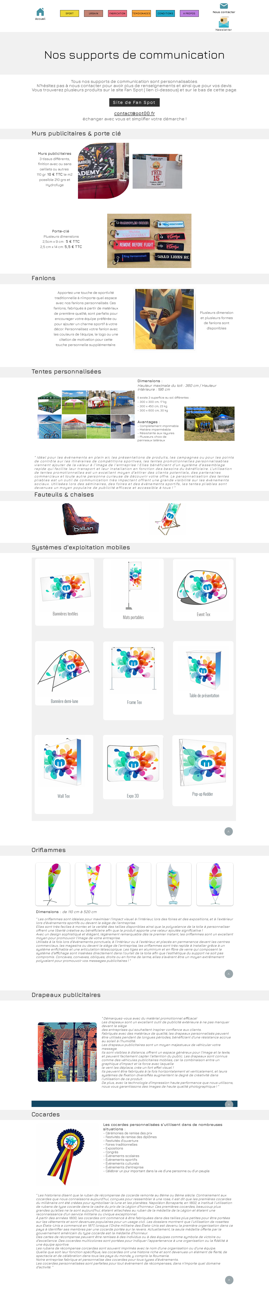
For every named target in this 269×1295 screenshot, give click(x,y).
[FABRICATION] (117, 13)
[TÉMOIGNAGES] (141, 13)
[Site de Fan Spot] (134, 102)
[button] (224, 22)
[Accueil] (40, 14)
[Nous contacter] (223, 7)
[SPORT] (69, 13)
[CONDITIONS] (165, 13)
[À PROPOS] (189, 13)
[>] (228, 831)
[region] (64, 592)
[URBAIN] (93, 13)
